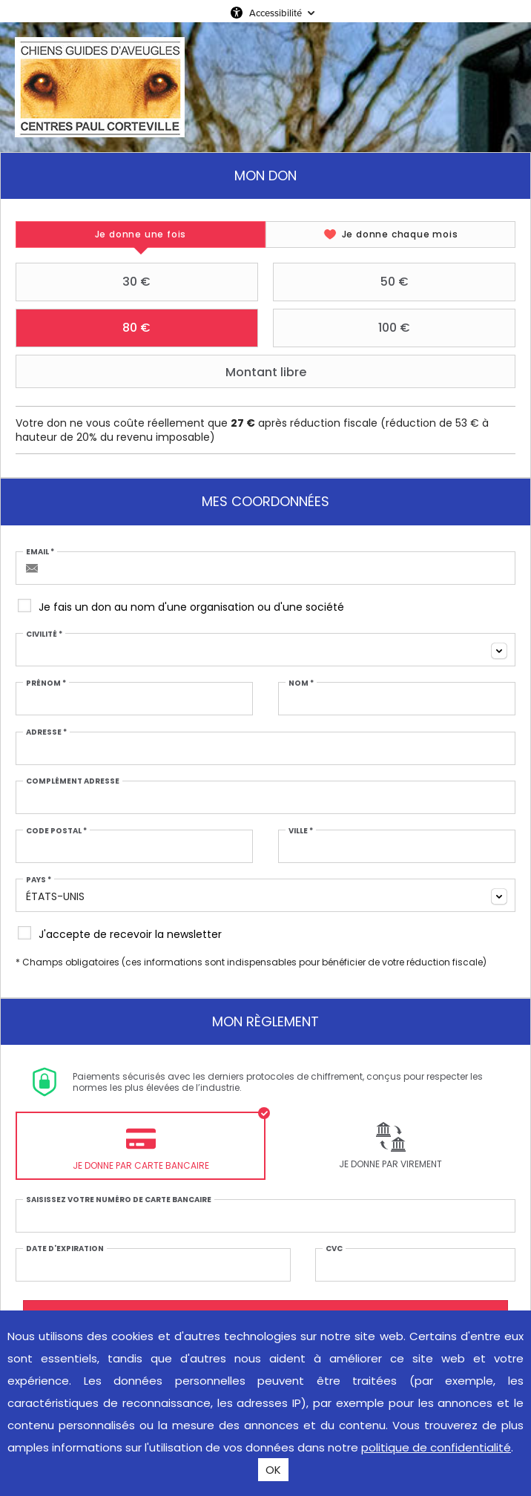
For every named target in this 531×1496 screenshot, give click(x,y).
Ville (300, 831)
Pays (38, 880)
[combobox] (265, 649)
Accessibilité (275, 12)
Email (40, 552)
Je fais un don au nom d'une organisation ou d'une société (191, 607)
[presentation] (140, 234)
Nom (301, 683)
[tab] (141, 234)
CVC (334, 1248)
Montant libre (162, 371)
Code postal (56, 831)
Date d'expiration (65, 1248)
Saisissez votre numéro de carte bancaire (118, 1199)
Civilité (44, 634)
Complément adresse (72, 781)
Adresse (46, 732)
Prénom (46, 683)
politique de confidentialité (436, 1447)
